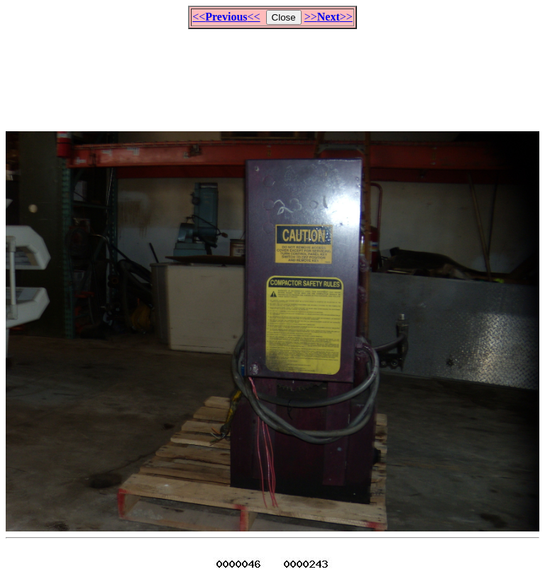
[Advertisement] (272, 74)
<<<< (226, 17)
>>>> (328, 17)
